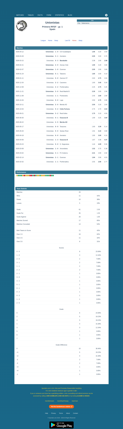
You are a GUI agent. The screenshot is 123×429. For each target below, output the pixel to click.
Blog (70, 15)
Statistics (59, 15)
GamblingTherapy (63, 401)
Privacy (53, 413)
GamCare (75, 401)
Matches (20, 15)
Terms (61, 413)
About (68, 413)
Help (46, 413)
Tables (31, 15)
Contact (75, 413)
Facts (40, 15)
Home (50, 40)
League (43, 40)
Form (49, 15)
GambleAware (49, 401)
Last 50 (67, 40)
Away (56, 40)
